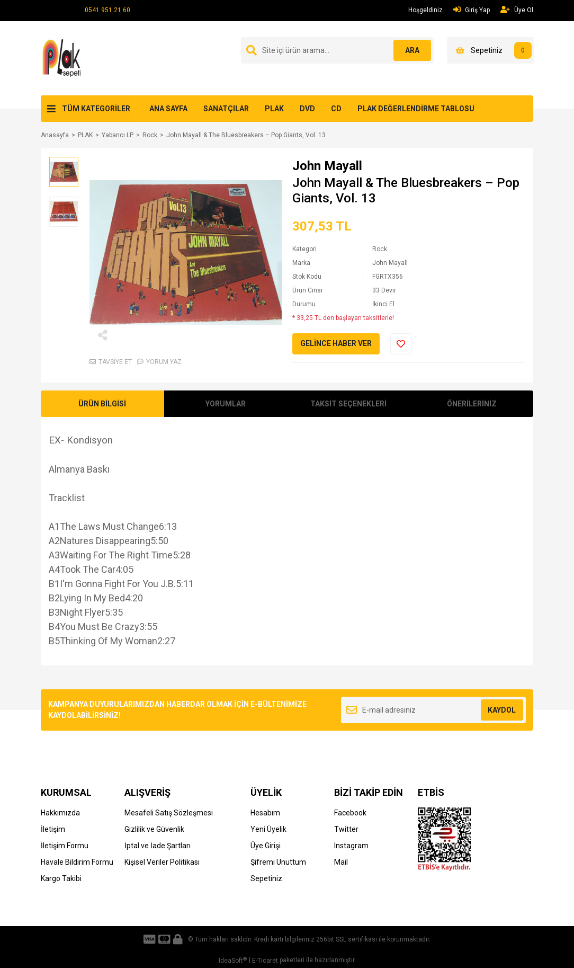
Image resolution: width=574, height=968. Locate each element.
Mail (341, 862)
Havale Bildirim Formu (77, 862)
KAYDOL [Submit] (502, 710)
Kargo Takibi (61, 878)
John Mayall (327, 165)
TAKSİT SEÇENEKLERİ (348, 403)
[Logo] (63, 57)
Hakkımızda (60, 813)
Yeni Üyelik (268, 829)
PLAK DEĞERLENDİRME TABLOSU (415, 108)
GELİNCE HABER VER (336, 343)
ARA (410, 50)
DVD (307, 108)
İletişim (53, 829)
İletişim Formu (64, 845)
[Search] (337, 50)
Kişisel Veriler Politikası (162, 862)
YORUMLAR (225, 403)
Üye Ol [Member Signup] (516, 10)
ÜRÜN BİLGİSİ (102, 403)
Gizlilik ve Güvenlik (154, 829)
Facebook (350, 813)
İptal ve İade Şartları (157, 845)
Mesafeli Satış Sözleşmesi (168, 813)
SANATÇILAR (226, 108)
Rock (379, 249)
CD (336, 108)
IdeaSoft (233, 960)
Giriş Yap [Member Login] (471, 10)
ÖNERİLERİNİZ (472, 403)
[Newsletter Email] (433, 710)
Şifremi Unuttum (278, 862)
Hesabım (265, 813)
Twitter (346, 829)
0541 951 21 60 (107, 10)
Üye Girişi (265, 845)
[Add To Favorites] (400, 343)
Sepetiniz (266, 878)
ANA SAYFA (168, 108)
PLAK (274, 108)
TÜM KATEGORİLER (96, 108)
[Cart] (490, 50)
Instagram (351, 845)
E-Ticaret (265, 960)
